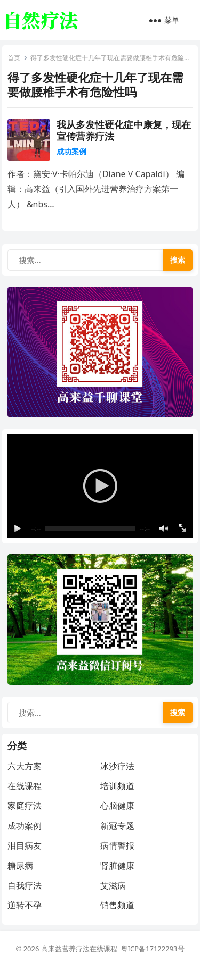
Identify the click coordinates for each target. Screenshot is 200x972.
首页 (13, 57)
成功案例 (71, 151)
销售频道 (117, 905)
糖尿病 (20, 866)
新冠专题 (117, 826)
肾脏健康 (117, 866)
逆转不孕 (24, 905)
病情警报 (117, 845)
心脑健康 (117, 805)
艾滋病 (113, 885)
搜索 (177, 260)
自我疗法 (24, 885)
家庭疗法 (24, 805)
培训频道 (117, 786)
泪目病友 (24, 845)
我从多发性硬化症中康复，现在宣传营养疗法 (124, 130)
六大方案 (24, 766)
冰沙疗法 (117, 766)
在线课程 (24, 786)
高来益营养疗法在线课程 (81, 948)
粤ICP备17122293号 (153, 948)
